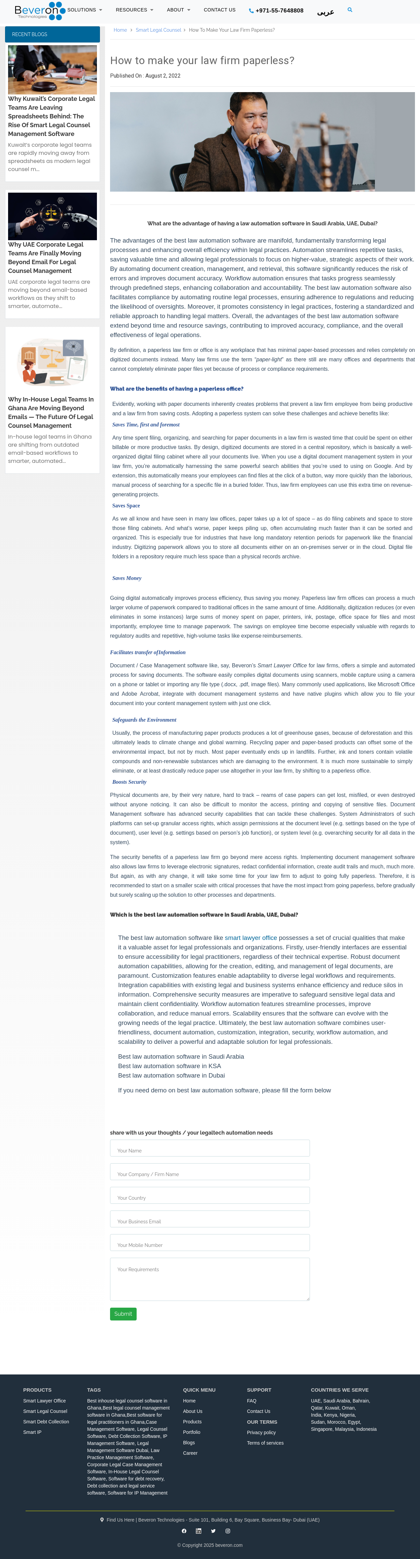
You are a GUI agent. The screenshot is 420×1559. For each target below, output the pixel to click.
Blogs (189, 1442)
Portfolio (191, 1432)
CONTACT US (220, 9)
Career (190, 1453)
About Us (193, 1411)
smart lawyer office (251, 937)
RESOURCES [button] (134, 9)
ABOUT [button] (178, 9)
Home (120, 30)
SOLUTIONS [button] (84, 9)
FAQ (251, 1400)
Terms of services (265, 1443)
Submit (123, 1314)
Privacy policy (261, 1432)
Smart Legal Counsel (158, 30)
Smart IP (32, 1432)
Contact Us (258, 1411)
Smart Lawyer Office (44, 1400)
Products (192, 1421)
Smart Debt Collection (46, 1421)
